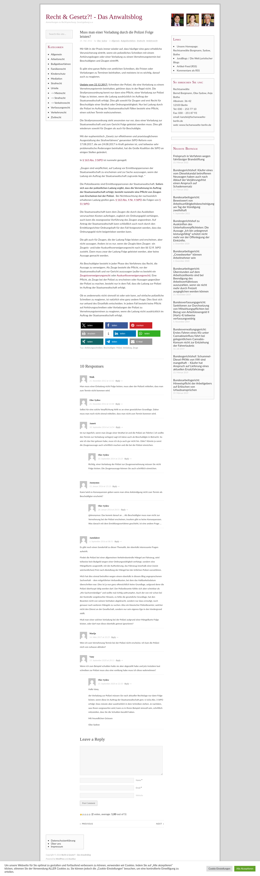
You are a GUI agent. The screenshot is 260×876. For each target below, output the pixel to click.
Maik (91, 377)
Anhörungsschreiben (93, 347)
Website (139, 795)
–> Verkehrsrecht (60, 102)
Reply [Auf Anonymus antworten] (114, 486)
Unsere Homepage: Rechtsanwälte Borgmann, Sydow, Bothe (192, 50)
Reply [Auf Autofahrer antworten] (117, 541)
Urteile (54, 88)
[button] (92, 325)
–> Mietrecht (58, 93)
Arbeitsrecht (58, 59)
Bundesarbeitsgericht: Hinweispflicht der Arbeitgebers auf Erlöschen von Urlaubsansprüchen (192, 384)
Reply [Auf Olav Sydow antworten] (118, 403)
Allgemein (116, 41)
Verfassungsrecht (60, 107)
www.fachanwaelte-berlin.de (195, 124)
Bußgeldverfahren (128, 41)
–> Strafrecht (58, 97)
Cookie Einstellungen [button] (219, 868)
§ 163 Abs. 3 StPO (93, 160)
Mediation (56, 78)
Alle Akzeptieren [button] (244, 868)
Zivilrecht (56, 117)
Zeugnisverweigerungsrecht (95, 275)
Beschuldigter (110, 347)
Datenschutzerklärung (63, 840)
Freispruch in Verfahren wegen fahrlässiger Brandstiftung (191, 157)
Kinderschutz (58, 73)
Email (139, 787)
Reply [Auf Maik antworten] (118, 380)
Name (139, 780)
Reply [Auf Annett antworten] (118, 427)
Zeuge (135, 347)
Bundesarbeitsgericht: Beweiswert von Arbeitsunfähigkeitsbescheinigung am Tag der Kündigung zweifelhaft (193, 203)
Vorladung (127, 347)
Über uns (56, 843)
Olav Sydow (102, 41)
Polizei (119, 347)
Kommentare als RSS (188, 70)
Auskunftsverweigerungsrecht (133, 275)
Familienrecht (58, 68)
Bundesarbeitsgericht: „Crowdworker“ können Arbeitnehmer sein (187, 254)
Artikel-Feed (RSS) (187, 66)
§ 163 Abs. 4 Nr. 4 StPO (129, 199)
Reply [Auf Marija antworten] (113, 637)
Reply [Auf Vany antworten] (118, 660)
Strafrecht (141, 41)
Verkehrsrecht (152, 41)
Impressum (57, 846)
